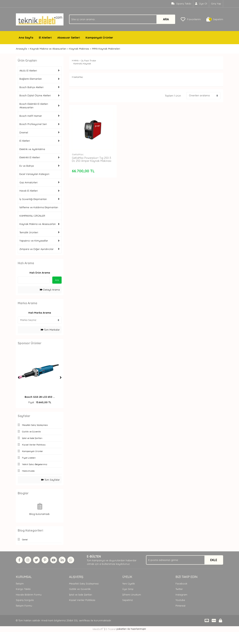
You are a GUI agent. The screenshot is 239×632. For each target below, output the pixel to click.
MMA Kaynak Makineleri (106, 48)
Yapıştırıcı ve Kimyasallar (33, 240)
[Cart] (214, 19)
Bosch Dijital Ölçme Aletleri (35, 95)
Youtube (180, 600)
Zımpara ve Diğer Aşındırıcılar (36, 249)
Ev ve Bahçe (26, 165)
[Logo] (39, 19)
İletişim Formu (24, 605)
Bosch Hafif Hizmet (30, 115)
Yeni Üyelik (128, 583)
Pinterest (180, 605)
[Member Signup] (201, 3)
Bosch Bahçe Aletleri (31, 87)
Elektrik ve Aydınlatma (32, 149)
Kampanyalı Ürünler (99, 37)
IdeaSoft (98, 629)
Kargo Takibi (23, 588)
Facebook (181, 583)
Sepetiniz (127, 600)
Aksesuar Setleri (68, 37)
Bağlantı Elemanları (30, 78)
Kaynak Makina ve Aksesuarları (37, 223)
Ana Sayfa (26, 37)
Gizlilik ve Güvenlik (80, 588)
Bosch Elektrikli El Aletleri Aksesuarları (33, 105)
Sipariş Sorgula (25, 600)
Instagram (181, 594)
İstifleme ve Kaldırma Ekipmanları (38, 207)
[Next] (61, 377)
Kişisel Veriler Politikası (82, 600)
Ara (57, 280)
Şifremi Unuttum (131, 594)
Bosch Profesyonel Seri (33, 124)
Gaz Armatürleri (28, 182)
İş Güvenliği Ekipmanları (33, 199)
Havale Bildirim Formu (29, 594)
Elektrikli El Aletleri (29, 157)
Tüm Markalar (50, 329)
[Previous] (19, 377)
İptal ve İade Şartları (80, 594)
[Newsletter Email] (184, 560)
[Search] (122, 19)
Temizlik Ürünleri (28, 232)
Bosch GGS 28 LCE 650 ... (40, 396)
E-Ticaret (111, 629)
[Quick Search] (33, 280)
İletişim (20, 583)
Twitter (179, 588)
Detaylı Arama (50, 289)
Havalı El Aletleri (28, 190)
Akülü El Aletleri (28, 70)
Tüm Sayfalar (50, 479)
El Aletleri (45, 37)
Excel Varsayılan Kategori (34, 173)
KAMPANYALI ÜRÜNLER (32, 215)
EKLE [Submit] (213, 560)
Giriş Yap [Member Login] (216, 3)
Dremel (23, 132)
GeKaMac (78, 154)
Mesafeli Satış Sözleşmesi (84, 583)
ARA (166, 19)
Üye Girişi (127, 588)
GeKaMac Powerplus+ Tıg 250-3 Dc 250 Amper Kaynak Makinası (91, 159)
